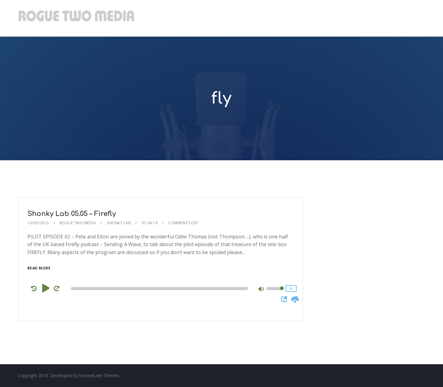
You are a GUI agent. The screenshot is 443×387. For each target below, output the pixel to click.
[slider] (159, 288)
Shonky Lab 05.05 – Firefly (71, 213)
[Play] (46, 288)
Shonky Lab (119, 222)
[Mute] (261, 289)
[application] (160, 288)
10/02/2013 (38, 222)
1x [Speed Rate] (291, 288)
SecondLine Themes (99, 375)
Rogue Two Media (78, 222)
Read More (39, 268)
